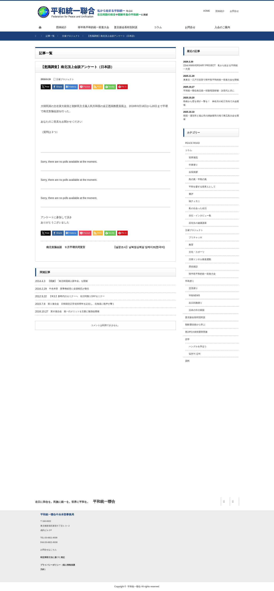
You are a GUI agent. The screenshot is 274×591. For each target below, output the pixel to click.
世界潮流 (193, 157)
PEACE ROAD (192, 143)
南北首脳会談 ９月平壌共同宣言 (65, 247)
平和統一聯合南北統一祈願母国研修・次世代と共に (208, 90)
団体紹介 (219, 11)
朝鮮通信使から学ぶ (195, 324)
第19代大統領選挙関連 (196, 332)
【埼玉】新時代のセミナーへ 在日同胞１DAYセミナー (77, 296)
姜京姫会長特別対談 (195, 317)
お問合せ (234, 11)
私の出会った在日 (198, 208)
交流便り (193, 288)
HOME (206, 11)
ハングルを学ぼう (198, 346)
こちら (54, 550)
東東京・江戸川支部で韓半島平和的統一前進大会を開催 (211, 79)
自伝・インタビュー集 (200, 215)
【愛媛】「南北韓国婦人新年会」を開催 (68, 281)
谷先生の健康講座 (198, 223)
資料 (187, 361)
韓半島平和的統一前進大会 (202, 274)
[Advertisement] (211, 425)
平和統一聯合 (134, 586)
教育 (191, 244)
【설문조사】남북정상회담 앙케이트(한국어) (139, 247)
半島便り (189, 281)
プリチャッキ (195, 237)
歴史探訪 (193, 266)
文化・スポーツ (196, 252)
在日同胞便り (195, 303)
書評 (191, 194)
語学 (187, 339)
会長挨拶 (193, 172)
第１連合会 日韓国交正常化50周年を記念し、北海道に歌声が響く (81, 304)
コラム (188, 150)
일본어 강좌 (195, 353)
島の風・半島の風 (198, 179)
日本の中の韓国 (196, 310)
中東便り (193, 165)
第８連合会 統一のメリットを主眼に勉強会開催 (75, 311)
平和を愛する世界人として (202, 186)
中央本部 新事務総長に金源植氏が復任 (69, 288)
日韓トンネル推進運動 (200, 259)
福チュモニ (194, 201)
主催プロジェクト (65, 79)
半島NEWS (194, 295)
